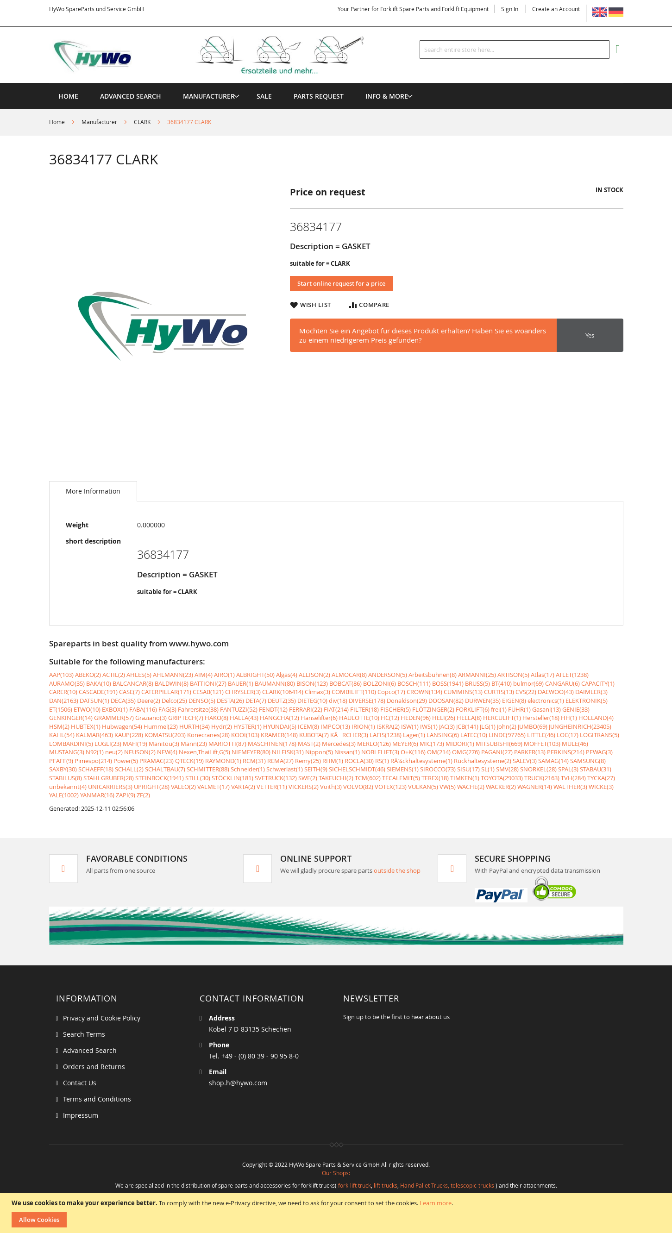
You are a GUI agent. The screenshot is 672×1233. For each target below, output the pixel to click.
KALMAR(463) (94, 735)
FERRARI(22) (305, 709)
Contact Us (79, 1082)
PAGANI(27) (497, 752)
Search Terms (84, 1034)
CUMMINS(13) (463, 692)
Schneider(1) (248, 769)
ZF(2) (143, 795)
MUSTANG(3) (66, 752)
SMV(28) (507, 769)
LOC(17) (567, 735)
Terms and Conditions (97, 1099)
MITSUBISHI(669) (499, 743)
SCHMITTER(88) (208, 769)
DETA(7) (255, 700)
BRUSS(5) (477, 683)
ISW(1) (410, 726)
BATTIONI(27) (208, 683)
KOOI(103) (245, 735)
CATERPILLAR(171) (166, 692)
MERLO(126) (374, 743)
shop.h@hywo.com (238, 1082)
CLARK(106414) (282, 692)
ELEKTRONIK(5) (586, 700)
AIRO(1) (224, 674)
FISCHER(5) (395, 709)
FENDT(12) (273, 709)
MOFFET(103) (542, 743)
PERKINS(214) (565, 752)
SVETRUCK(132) (276, 778)
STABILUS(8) (65, 778)
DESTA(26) (230, 700)
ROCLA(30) (359, 761)
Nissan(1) (347, 752)
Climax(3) (317, 692)
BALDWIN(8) (171, 683)
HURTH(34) (194, 726)
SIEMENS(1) (403, 769)
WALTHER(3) (570, 786)
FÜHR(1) (519, 709)
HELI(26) (443, 718)
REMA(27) (280, 761)
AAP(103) (61, 674)
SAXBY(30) (63, 769)
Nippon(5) (319, 752)
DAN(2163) (63, 700)
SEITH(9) (315, 769)
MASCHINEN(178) (272, 743)
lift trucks (385, 1185)
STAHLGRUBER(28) (108, 778)
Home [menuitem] (68, 96)
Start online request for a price (341, 283)
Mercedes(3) (339, 743)
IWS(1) (429, 726)
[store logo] (221, 55)
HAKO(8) (216, 718)
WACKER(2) (501, 786)
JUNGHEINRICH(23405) (580, 726)
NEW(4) (167, 752)
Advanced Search (90, 1050)
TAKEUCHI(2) (336, 778)
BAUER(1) (240, 683)
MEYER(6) (405, 743)
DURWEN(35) (483, 700)
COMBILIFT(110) (354, 692)
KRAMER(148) (279, 735)
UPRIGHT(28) (152, 786)
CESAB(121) (208, 692)
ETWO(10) (87, 709)
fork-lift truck (354, 1185)
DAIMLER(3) (591, 692)
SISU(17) (468, 769)
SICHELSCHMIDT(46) (357, 769)
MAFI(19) (135, 743)
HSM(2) (59, 726)
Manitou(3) (164, 743)
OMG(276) (466, 752)
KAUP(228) (128, 735)
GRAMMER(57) (114, 718)
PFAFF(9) (61, 761)
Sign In (509, 9)
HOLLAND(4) (596, 718)
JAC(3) (447, 726)
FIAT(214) (336, 709)
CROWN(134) (424, 692)
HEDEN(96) (416, 718)
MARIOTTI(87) (227, 743)
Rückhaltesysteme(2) (482, 761)
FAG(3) (167, 709)
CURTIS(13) (499, 692)
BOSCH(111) (414, 683)
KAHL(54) (62, 735)
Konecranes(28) (208, 735)
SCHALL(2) (129, 769)
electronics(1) (546, 700)
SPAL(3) (568, 769)
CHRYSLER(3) (243, 692)
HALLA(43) (244, 718)
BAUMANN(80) (275, 683)
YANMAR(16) (97, 795)
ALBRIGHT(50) (255, 674)
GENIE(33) (576, 709)
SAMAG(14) (553, 761)
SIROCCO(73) (438, 769)
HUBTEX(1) (85, 726)
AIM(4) (204, 674)
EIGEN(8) (514, 700)
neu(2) (114, 752)
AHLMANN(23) (173, 674)
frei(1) (499, 709)
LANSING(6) (443, 735)
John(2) (506, 726)
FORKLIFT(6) (473, 709)
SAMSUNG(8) (588, 761)
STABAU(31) (595, 769)
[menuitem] (209, 96)
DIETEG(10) (312, 700)
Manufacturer (99, 121)
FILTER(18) (364, 709)
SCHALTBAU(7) (165, 769)
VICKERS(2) (304, 786)
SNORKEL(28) (538, 769)
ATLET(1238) (572, 674)
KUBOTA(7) (314, 735)
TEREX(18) (435, 778)
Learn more (436, 1203)
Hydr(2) (221, 726)
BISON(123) (312, 683)
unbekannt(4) (68, 786)
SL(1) (488, 769)
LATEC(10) (473, 735)
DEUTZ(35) (282, 700)
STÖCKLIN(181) (232, 778)
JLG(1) (488, 726)
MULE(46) (575, 743)
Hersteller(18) (540, 718)
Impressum (80, 1115)
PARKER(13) (530, 752)
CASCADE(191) (98, 692)
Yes (589, 335)
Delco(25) (174, 700)
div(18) (338, 700)
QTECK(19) (189, 761)
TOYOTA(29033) (502, 778)
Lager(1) (414, 735)
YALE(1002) (64, 795)
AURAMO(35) (67, 683)
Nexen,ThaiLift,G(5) (204, 752)
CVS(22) (525, 692)
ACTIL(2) (113, 674)
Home (57, 121)
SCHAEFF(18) (95, 769)
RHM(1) (332, 761)
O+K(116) (413, 752)
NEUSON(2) (140, 752)
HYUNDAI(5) (279, 726)
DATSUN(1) (94, 700)
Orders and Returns (94, 1066)
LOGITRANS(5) (599, 735)
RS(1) (382, 761)
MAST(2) (309, 743)
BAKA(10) (98, 683)
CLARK (142, 121)
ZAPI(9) (125, 795)
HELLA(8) (469, 718)
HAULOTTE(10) (359, 718)
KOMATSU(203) (165, 735)
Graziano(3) (151, 718)
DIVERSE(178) (367, 700)
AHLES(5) (138, 674)
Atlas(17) (542, 674)
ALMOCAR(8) (349, 674)
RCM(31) (254, 761)
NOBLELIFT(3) (380, 752)
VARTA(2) (243, 786)
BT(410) (501, 683)
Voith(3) (331, 786)
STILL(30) (197, 778)
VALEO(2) (183, 786)
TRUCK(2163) (541, 778)
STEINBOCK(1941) (159, 778)
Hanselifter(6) (319, 718)
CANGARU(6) (562, 683)
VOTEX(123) (391, 786)
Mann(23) (194, 743)
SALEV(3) (525, 761)
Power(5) (125, 761)
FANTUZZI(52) (238, 709)
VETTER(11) (272, 786)
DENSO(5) (201, 700)
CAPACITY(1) (598, 683)
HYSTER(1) (247, 726)
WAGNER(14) (534, 786)
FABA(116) (143, 709)
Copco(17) (391, 692)
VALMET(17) (213, 786)
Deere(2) (148, 700)
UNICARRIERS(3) (110, 786)
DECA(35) (123, 700)
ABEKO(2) (88, 674)
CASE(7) (129, 692)
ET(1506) (60, 709)
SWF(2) (307, 778)
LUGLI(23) (107, 743)
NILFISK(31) (288, 752)
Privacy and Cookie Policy (101, 1018)
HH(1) (569, 718)
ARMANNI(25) (477, 674)
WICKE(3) (601, 786)
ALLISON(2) (314, 674)
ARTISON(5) (513, 674)
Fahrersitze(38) (198, 709)
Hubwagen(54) (122, 726)
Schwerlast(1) (284, 769)
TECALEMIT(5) (401, 778)
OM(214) (439, 752)
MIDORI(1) (460, 743)
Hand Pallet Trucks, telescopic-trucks (447, 1185)
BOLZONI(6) (379, 683)
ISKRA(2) (388, 726)
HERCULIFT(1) (502, 718)
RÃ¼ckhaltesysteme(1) (421, 761)
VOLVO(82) (358, 786)
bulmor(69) (528, 683)
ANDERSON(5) (387, 674)
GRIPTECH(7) (185, 718)
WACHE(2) (470, 786)
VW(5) (448, 786)
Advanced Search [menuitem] (130, 96)
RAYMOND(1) (223, 761)
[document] (337, 1213)
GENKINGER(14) (71, 718)
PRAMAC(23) (156, 761)
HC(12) (390, 718)
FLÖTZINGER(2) (433, 709)
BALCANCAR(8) (133, 683)
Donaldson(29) (407, 700)
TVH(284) (573, 778)
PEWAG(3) (599, 752)
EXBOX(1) (115, 709)
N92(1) (95, 752)
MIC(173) (432, 743)
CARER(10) (63, 692)
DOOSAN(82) (446, 700)
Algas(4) (286, 674)
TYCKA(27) (601, 778)
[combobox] (514, 49)
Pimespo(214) (93, 761)
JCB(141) (467, 726)
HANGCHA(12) (279, 718)
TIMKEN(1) (464, 778)
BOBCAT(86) (345, 683)
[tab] (93, 491)
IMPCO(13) (335, 726)
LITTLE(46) (541, 735)
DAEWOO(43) (556, 692)
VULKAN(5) (423, 786)
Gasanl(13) (546, 709)
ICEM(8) (308, 726)
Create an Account (556, 9)
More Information (93, 491)
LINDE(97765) (507, 735)
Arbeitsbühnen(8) (432, 674)
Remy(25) (308, 761)
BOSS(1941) (448, 683)
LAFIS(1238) (386, 735)
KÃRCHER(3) (349, 735)
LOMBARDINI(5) (71, 743)
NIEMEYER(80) (251, 752)
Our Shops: (336, 1173)
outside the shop (397, 870)
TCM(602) (368, 778)
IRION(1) (363, 726)
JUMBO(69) (532, 726)
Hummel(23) (161, 726)
